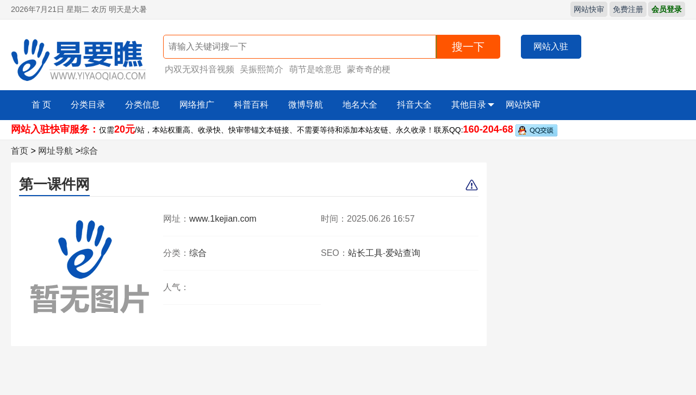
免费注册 (628, 9)
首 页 (41, 104)
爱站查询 (403, 253)
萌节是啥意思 (315, 69)
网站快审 (589, 9)
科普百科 (251, 104)
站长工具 (365, 253)
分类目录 (88, 104)
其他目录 (472, 105)
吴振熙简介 (261, 69)
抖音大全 (414, 104)
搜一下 (468, 47)
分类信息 (142, 104)
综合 (89, 150)
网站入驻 (550, 46)
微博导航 (305, 104)
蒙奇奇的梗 (368, 69)
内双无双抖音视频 (199, 69)
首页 (19, 150)
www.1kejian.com (223, 218)
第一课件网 (54, 184)
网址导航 (55, 150)
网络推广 (196, 104)
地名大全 (360, 104)
